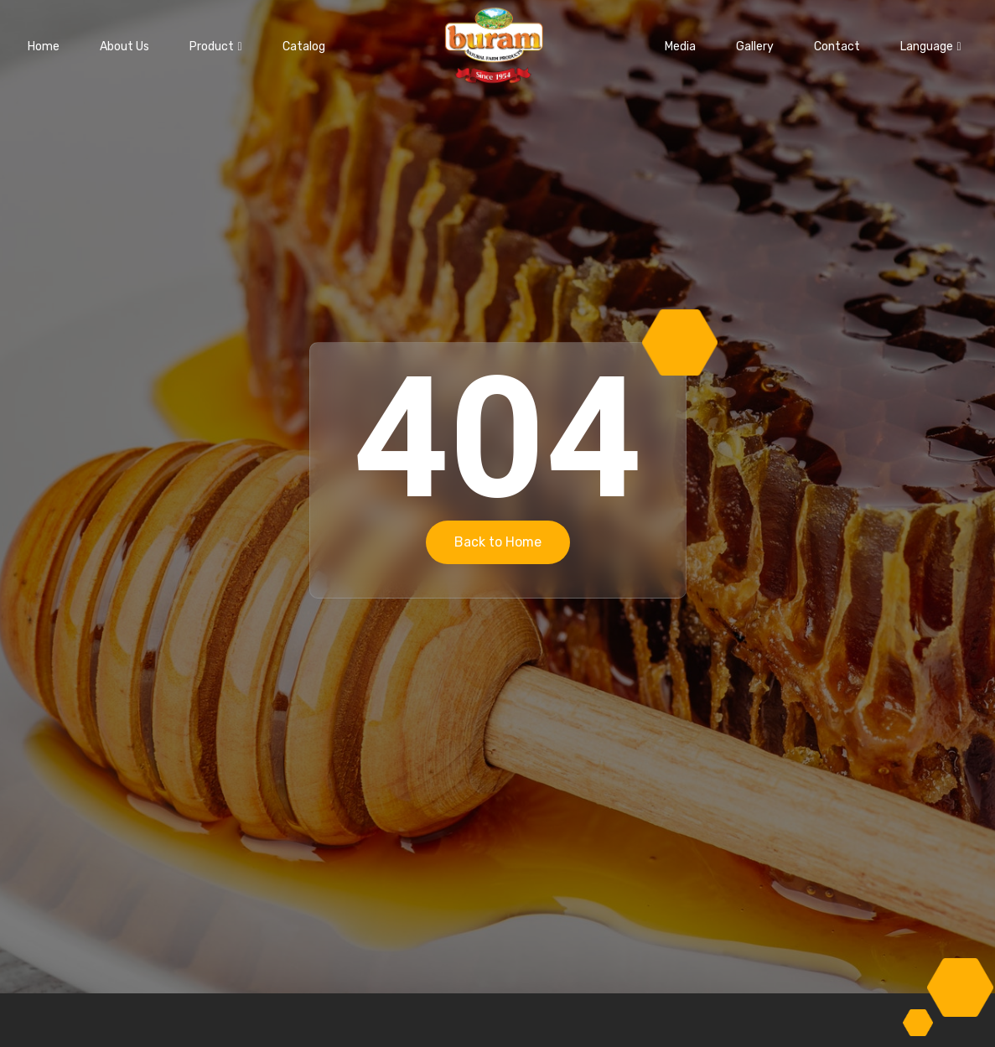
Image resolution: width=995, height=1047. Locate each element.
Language (930, 46)
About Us (124, 46)
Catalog (303, 46)
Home (44, 46)
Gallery (755, 46)
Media (680, 46)
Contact (837, 46)
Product (215, 46)
